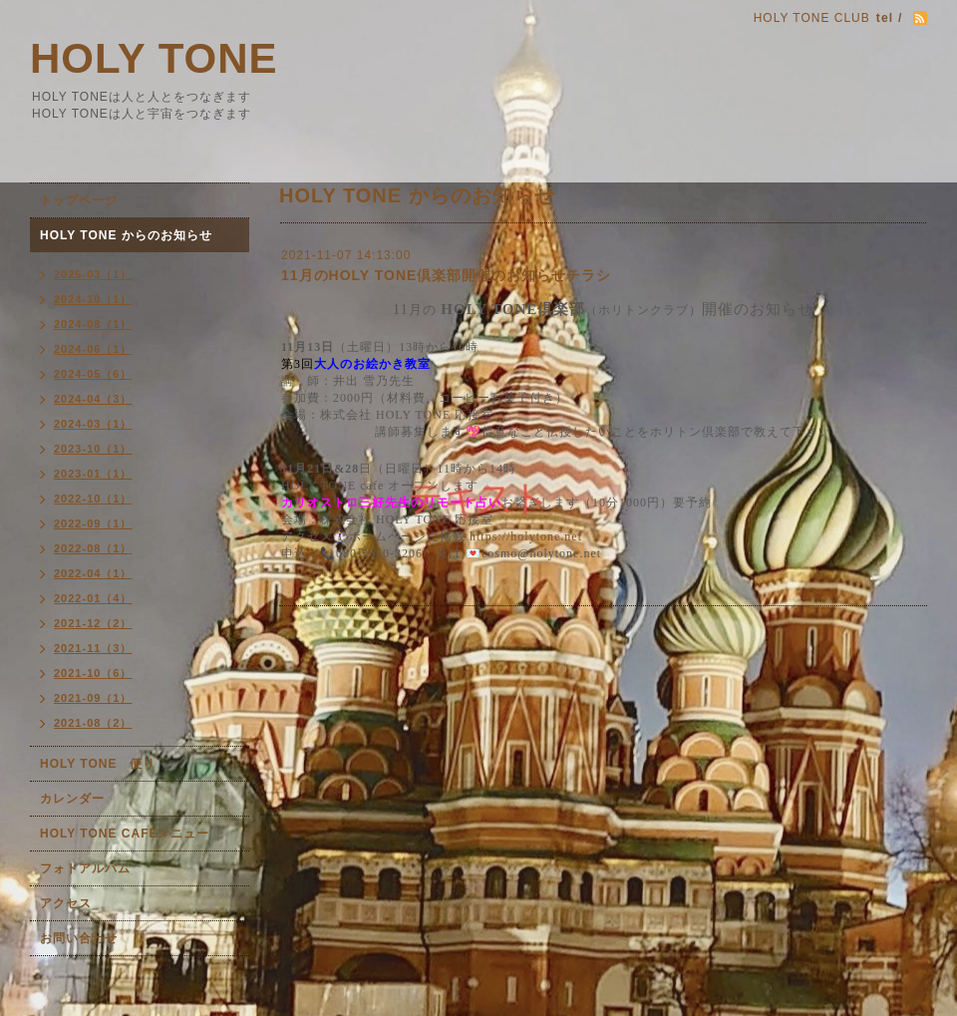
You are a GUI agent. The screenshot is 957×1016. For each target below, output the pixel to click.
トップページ (79, 200)
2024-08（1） (93, 324)
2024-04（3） (93, 399)
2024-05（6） (93, 374)
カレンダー (72, 799)
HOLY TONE (154, 58)
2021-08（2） (93, 723)
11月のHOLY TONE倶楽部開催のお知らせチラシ (446, 275)
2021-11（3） (93, 648)
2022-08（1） (93, 548)
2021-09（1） (93, 698)
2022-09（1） (93, 523)
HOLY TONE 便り (98, 764)
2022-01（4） (93, 598)
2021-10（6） (93, 673)
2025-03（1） (93, 274)
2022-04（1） (93, 573)
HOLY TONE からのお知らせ (126, 235)
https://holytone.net (526, 536)
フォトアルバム (85, 868)
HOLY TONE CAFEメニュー (124, 834)
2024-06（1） (93, 349)
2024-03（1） (93, 424)
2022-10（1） (93, 499)
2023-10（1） (93, 449)
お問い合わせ (79, 938)
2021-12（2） (93, 623)
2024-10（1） (93, 299)
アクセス (66, 903)
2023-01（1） (93, 474)
